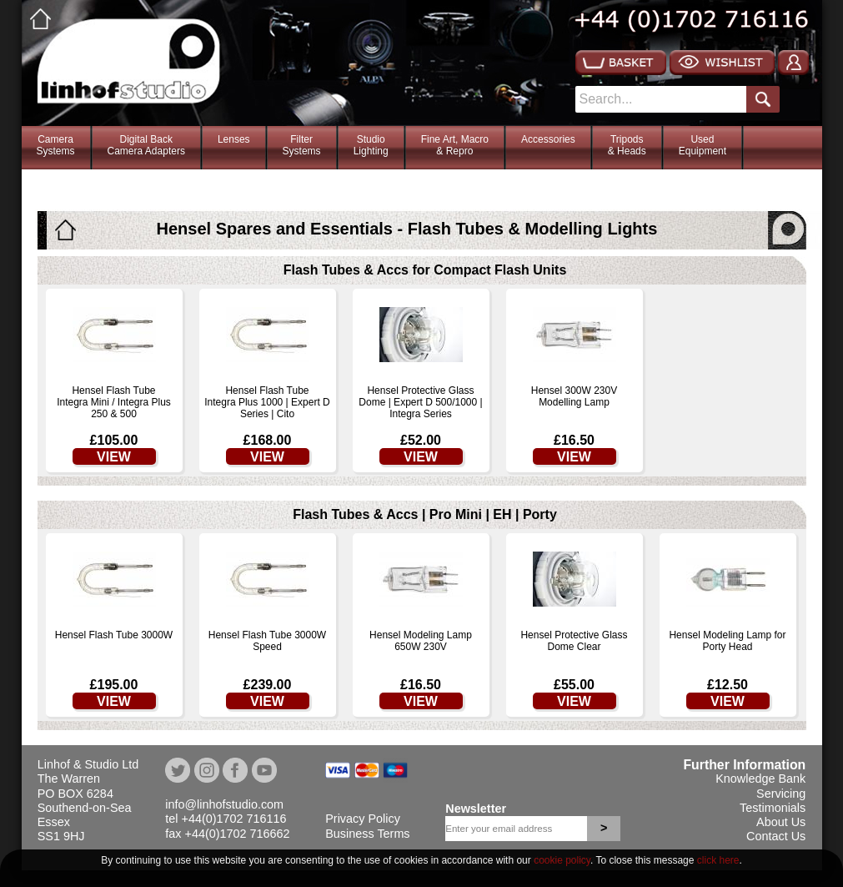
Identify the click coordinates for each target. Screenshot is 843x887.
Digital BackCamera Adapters (146, 145)
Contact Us (775, 836)
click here (718, 860)
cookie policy (562, 860)
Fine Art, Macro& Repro (455, 145)
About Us (780, 822)
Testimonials (772, 807)
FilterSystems (302, 145)
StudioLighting (371, 145)
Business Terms (367, 833)
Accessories (548, 139)
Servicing (780, 793)
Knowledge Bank (760, 778)
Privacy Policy (362, 818)
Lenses (234, 139)
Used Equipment (702, 145)
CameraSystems (56, 145)
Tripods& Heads (627, 145)
